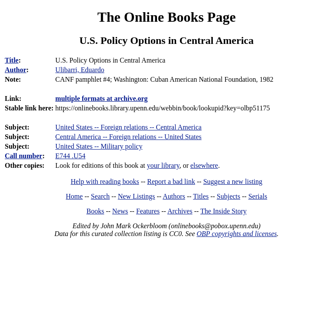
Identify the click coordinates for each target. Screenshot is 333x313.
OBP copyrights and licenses (236, 233)
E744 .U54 (70, 156)
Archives (180, 211)
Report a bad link (171, 181)
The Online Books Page (166, 17)
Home (74, 196)
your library (163, 165)
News (120, 211)
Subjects (228, 196)
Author (15, 69)
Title (12, 60)
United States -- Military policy (99, 146)
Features (148, 211)
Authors (174, 196)
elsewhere (204, 165)
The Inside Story (223, 211)
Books (95, 211)
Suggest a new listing (232, 181)
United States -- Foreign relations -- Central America (129, 127)
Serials (258, 196)
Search (100, 196)
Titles (201, 196)
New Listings (136, 196)
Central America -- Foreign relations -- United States (129, 136)
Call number (23, 156)
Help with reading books (105, 181)
